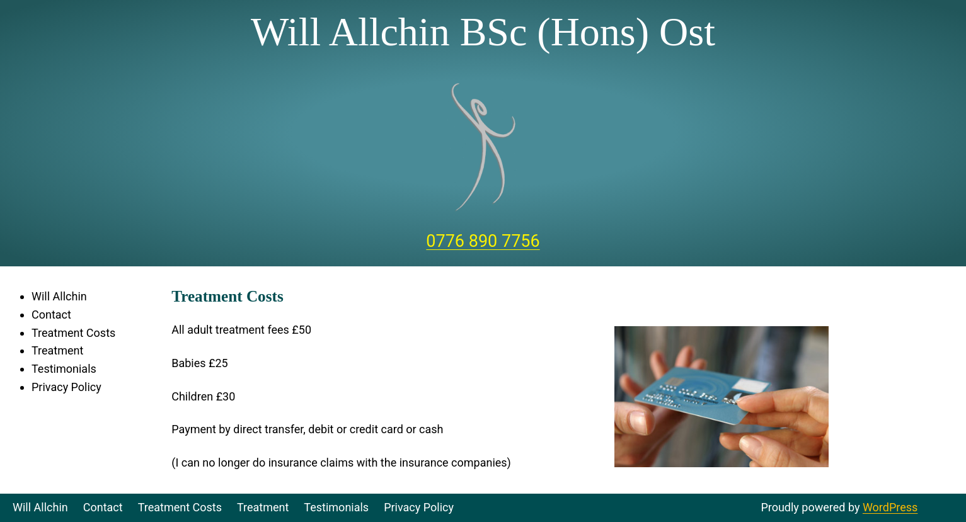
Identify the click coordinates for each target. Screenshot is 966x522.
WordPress (890, 507)
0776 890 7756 (482, 241)
